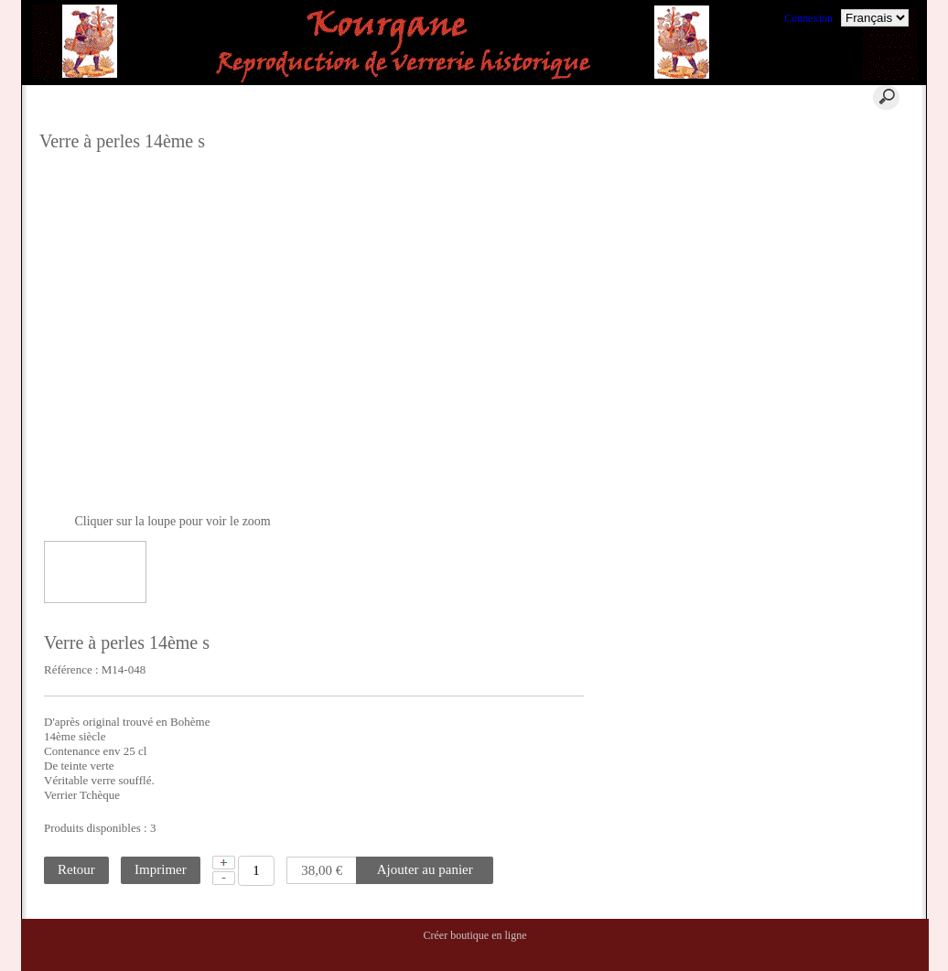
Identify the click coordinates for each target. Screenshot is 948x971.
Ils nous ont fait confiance (849, 313)
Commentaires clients (839, 335)
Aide (406, 97)
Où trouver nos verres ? (843, 212)
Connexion (808, 18)
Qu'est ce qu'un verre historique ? (838, 139)
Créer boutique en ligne (475, 935)
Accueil (213, 97)
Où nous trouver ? (831, 190)
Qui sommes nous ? (835, 168)
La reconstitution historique (852, 256)
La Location (818, 234)
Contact (516, 97)
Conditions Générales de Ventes (846, 285)
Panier (311, 97)
